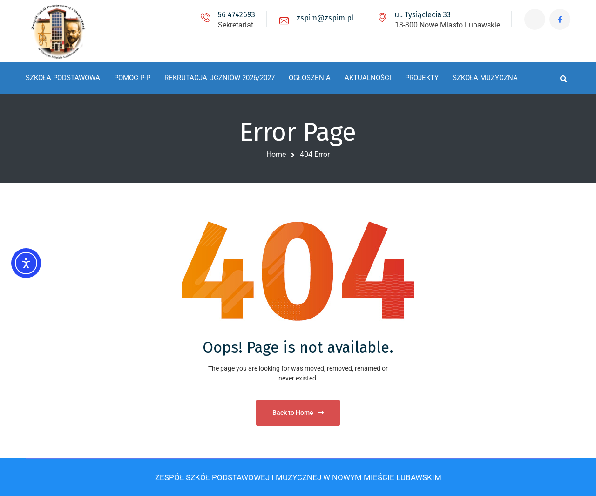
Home (276, 154)
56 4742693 (236, 14)
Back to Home (298, 412)
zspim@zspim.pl (325, 18)
